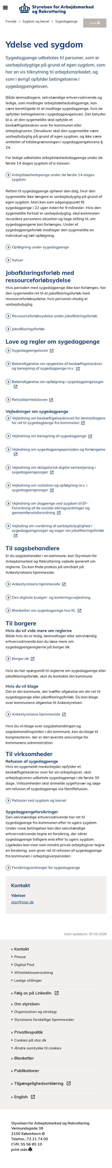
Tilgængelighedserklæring (43, 1084)
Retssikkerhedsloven (33, 399)
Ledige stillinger (28, 980)
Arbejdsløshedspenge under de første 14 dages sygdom (53, 177)
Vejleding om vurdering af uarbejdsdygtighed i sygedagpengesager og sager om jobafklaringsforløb (58, 530)
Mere (95, 23)
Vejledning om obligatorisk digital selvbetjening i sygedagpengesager (54, 470)
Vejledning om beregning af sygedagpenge (53, 436)
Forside (11, 21)
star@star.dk (22, 902)
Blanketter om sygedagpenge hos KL (47, 610)
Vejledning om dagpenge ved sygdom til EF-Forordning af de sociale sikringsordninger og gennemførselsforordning (51, 508)
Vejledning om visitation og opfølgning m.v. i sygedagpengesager (49, 488)
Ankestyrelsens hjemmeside (40, 584)
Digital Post (24, 964)
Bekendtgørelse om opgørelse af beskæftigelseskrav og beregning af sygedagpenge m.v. (57, 366)
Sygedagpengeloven (33, 350)
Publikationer (26, 1070)
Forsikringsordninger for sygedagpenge (46, 867)
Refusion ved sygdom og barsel (39, 800)
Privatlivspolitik (28, 1032)
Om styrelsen (27, 1003)
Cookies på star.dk (30, 1040)
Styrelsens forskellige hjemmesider (44, 1019)
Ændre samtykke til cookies (37, 1048)
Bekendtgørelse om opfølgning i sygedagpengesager (58, 384)
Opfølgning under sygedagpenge (40, 247)
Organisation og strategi (35, 1011)
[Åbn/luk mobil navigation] (5, 8)
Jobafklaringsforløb (28, 328)
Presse (20, 956)
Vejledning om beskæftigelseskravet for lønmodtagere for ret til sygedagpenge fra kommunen (58, 420)
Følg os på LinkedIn (37, 993)
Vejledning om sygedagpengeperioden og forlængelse (58, 452)
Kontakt (21, 948)
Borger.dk (24, 658)
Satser (17, 260)
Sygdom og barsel (36, 21)
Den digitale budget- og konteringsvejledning (51, 597)
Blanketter (24, 1057)
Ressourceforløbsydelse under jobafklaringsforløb (54, 315)
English (25, 1097)
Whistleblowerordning (33, 972)
